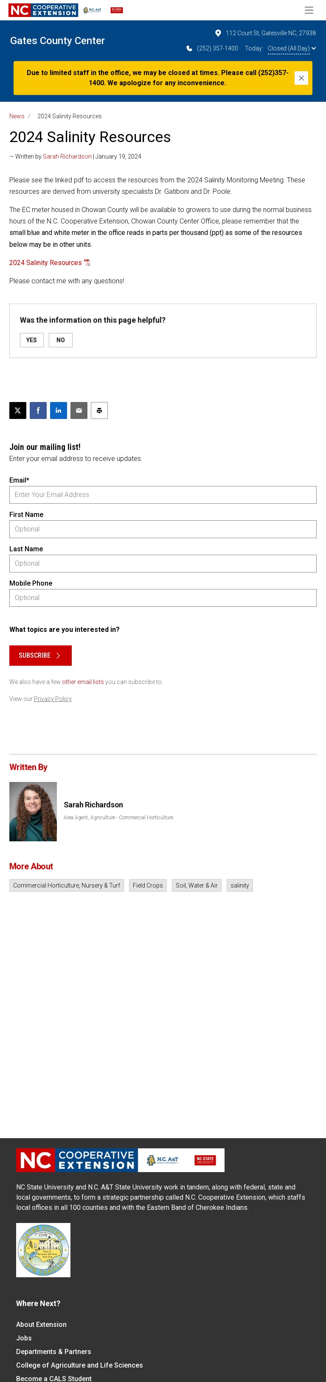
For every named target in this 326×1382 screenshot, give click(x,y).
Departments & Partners (53, 1352)
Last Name (26, 549)
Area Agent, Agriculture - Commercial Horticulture (118, 818)
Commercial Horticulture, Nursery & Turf (66, 885)
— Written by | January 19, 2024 (75, 156)
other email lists (83, 681)
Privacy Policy (53, 698)
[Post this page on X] (17, 410)
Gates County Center (57, 41)
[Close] (301, 78)
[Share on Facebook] (38, 410)
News (17, 116)
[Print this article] (99, 410)
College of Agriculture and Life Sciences (79, 1365)
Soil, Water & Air (197, 885)
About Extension (41, 1325)
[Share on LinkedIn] (58, 410)
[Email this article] (78, 410)
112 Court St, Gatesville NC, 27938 (265, 33)
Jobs (24, 1338)
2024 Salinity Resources (45, 263)
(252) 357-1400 (211, 48)
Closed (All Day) (292, 48)
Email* (19, 480)
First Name (26, 515)
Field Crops (148, 885)
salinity (239, 885)
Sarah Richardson (67, 156)
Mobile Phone (30, 583)
